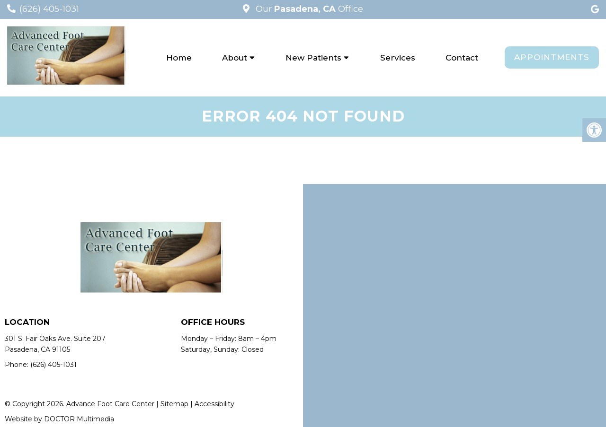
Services (397, 57)
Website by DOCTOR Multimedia (59, 419)
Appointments (551, 57)
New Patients (313, 57)
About (234, 57)
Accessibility (214, 404)
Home (179, 57)
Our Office (308, 9)
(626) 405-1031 (49, 9)
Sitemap (174, 404)
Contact (462, 57)
